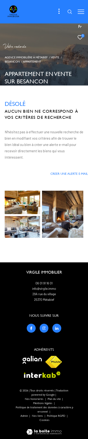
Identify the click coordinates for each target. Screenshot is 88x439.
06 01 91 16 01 (44, 283)
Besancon (12, 61)
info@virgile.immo (44, 288)
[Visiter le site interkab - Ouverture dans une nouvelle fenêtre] (42, 375)
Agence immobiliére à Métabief (26, 57)
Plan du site (54, 399)
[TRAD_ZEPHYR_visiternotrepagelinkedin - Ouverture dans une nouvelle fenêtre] (56, 328)
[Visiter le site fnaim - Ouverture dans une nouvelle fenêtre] (53, 362)
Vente (55, 57)
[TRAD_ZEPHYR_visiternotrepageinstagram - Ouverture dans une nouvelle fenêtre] (44, 328)
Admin (24, 415)
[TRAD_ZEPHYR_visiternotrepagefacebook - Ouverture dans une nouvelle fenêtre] (31, 328)
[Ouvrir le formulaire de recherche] (69, 11)
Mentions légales (43, 403)
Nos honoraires (34, 399)
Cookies (44, 420)
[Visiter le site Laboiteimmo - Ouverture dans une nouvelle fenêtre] (44, 428)
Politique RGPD (56, 415)
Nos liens (38, 415)
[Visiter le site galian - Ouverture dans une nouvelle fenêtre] (32, 360)
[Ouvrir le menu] (81, 11)
